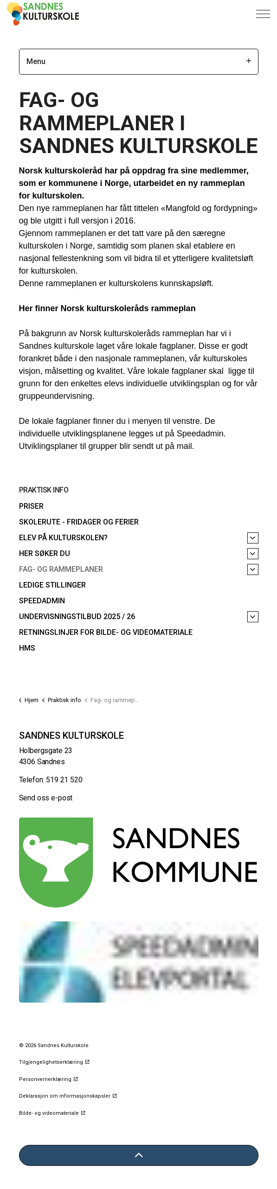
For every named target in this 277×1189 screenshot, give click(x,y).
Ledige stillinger (52, 585)
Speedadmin (42, 600)
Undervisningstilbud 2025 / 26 (77, 616)
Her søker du (44, 553)
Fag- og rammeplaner (61, 569)
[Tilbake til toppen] (138, 1155)
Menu (138, 61)
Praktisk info (44, 490)
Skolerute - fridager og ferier (79, 522)
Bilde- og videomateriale (52, 1113)
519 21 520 (64, 779)
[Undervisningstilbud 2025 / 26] (252, 616)
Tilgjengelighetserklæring (54, 1062)
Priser (31, 506)
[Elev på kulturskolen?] (252, 537)
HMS (27, 648)
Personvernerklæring (48, 1079)
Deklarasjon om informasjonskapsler (67, 1096)
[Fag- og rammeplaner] (252, 569)
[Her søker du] (252, 553)
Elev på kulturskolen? (63, 537)
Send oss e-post (46, 797)
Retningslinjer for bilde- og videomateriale (106, 632)
